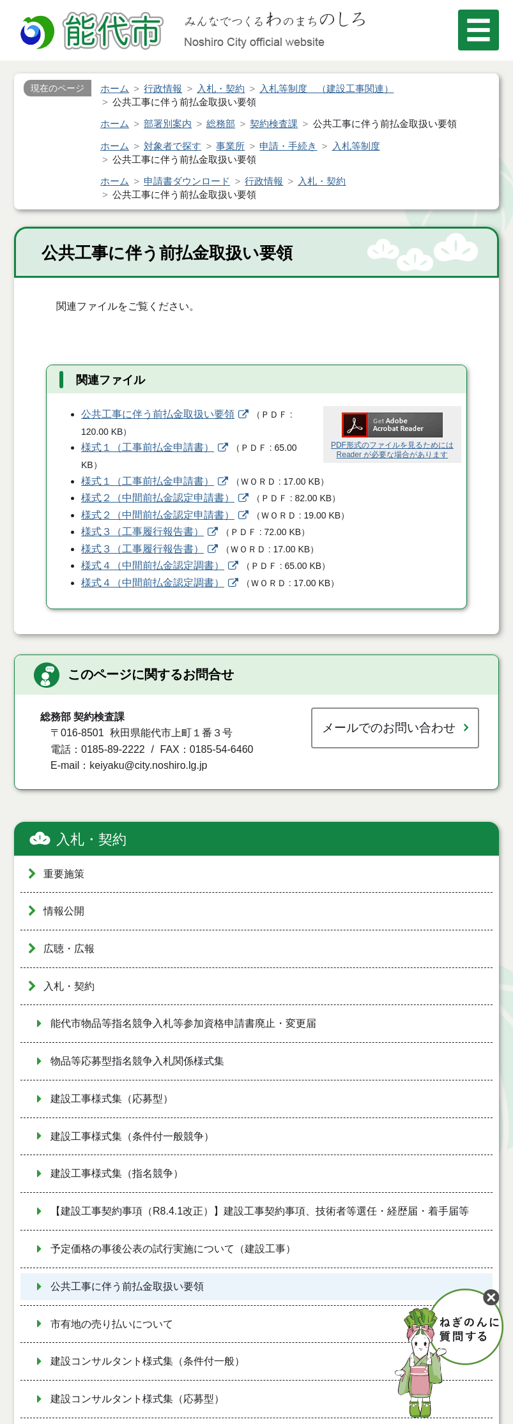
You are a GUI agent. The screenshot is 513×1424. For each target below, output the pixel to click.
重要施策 (63, 873)
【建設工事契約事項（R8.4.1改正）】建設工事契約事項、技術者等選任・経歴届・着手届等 (259, 1211)
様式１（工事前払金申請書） (147, 447)
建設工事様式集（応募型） (111, 1098)
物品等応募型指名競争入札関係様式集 (137, 1061)
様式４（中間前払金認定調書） (152, 565)
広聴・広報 (69, 948)
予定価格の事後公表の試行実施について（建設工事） (173, 1248)
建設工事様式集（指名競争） (116, 1173)
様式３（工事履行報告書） (142, 531)
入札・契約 (91, 839)
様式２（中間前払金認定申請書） (157, 497)
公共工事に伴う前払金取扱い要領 (157, 414)
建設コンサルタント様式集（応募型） (137, 1398)
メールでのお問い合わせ (389, 727)
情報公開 (63, 910)
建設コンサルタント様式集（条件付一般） (147, 1361)
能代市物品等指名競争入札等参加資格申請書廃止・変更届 (183, 1023)
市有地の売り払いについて (111, 1324)
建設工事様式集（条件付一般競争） (132, 1136)
